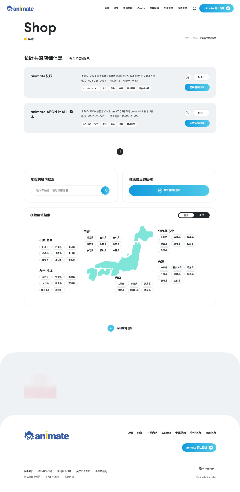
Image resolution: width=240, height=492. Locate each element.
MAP (201, 77)
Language (208, 468)
